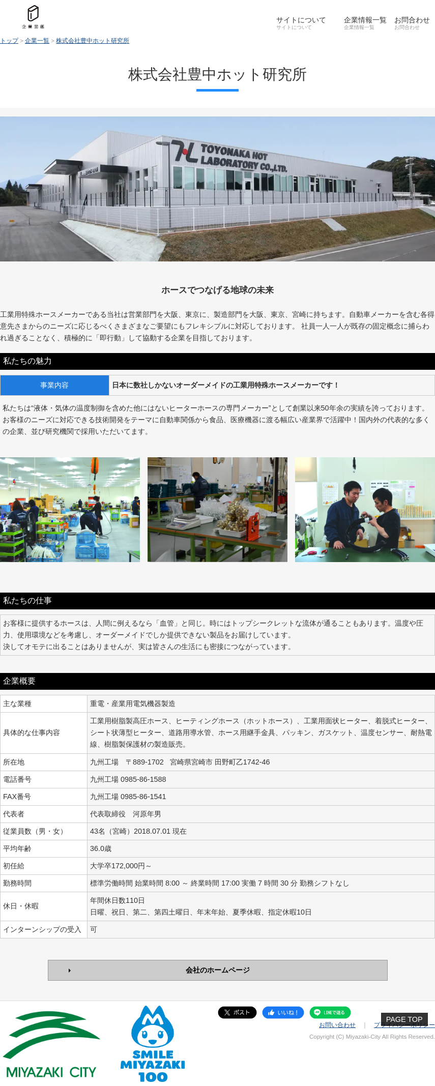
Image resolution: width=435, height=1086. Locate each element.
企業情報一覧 (365, 20)
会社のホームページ (218, 970)
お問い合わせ (337, 1025)
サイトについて (301, 20)
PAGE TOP (404, 1019)
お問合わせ (412, 20)
